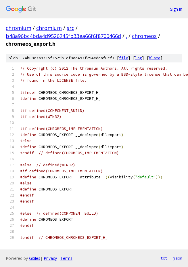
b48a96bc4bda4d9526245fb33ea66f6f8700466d (63, 36)
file (123, 58)
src (70, 27)
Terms (66, 258)
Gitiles (34, 258)
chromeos (144, 36)
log (138, 58)
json (177, 258)
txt (163, 258)
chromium (18, 27)
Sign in (176, 9)
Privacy (50, 258)
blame (154, 58)
